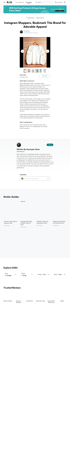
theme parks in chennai (33, 415)
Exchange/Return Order (20, 460)
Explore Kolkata (7, 429)
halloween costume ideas (51, 444)
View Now (12, 326)
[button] (59, 2)
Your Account (31, 460)
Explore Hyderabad (8, 424)
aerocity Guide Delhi (24, 396)
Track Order (17, 462)
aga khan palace (7, 420)
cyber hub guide (47, 396)
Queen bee (27, 449)
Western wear (21, 449)
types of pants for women (14, 445)
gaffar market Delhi (23, 399)
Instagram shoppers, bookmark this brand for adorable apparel (44, 449)
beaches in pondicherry (21, 415)
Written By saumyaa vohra (28, 149)
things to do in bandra (32, 404)
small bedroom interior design (24, 442)
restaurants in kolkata (30, 431)
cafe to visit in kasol (13, 393)
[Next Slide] (47, 51)
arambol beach (17, 437)
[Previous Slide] (22, 51)
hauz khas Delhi (22, 394)
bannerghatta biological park (23, 410)
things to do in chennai (9, 415)
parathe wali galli (40, 392)
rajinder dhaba (30, 392)
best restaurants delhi (12, 399)
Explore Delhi (6, 390)
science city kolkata (18, 431)
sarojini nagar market (12, 394)
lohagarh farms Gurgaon (51, 392)
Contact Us (5, 464)
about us (5, 460)
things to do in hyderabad (9, 426)
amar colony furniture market (46, 393)
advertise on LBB (7, 467)
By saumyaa (27, 31)
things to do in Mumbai (8, 404)
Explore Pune (6, 419)
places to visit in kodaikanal (38, 410)
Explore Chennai (7, 413)
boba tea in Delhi (34, 393)
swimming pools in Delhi (45, 394)
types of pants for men (37, 444)
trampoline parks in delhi (33, 394)
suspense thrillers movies (9, 442)
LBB (4, 449)
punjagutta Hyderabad (39, 426)
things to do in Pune (30, 420)
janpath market (14, 396)
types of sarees (49, 442)
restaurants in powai (20, 404)
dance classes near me (35, 397)
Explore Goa (6, 435)
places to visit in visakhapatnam (24, 426)
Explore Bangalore (8, 408)
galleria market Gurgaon (22, 397)
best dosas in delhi (24, 393)
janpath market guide (20, 392)
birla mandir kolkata (8, 431)
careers (5, 462)
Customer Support (19, 464)
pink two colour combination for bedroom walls (19, 444)
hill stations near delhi (8, 392)
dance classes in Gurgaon (48, 397)
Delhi (7, 449)
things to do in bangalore (9, 410)
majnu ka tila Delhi (57, 394)
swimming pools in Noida (36, 396)
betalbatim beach (27, 437)
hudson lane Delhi (11, 397)
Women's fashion (13, 449)
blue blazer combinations (38, 442)
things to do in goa (8, 437)
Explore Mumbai (7, 402)
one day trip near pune (18, 420)
